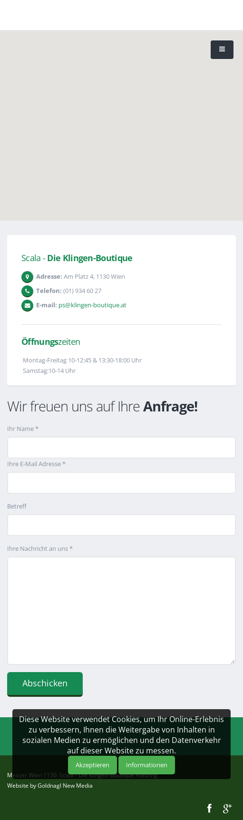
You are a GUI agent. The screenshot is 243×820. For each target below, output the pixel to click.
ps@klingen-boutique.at (92, 305)
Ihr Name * (23, 428)
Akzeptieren (92, 765)
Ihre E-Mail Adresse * (36, 463)
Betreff (17, 506)
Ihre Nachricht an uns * (40, 548)
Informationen (146, 765)
